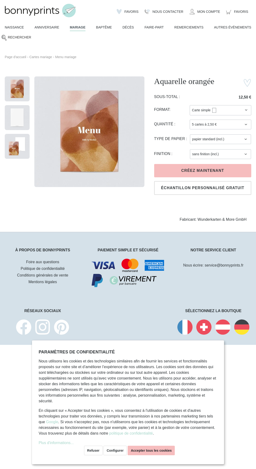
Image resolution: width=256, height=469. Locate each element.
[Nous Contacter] (164, 11)
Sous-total (166, 97)
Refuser (93, 450)
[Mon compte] (204, 11)
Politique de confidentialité (43, 269)
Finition (162, 154)
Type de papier (170, 139)
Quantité (164, 124)
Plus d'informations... (56, 443)
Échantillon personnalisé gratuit (202, 188)
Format (162, 110)
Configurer (115, 450)
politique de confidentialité (131, 433)
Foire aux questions (42, 262)
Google (52, 422)
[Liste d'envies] (127, 11)
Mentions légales (42, 282)
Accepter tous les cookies (151, 450)
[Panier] (237, 11)
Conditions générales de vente (42, 275)
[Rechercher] (16, 37)
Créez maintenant (202, 171)
